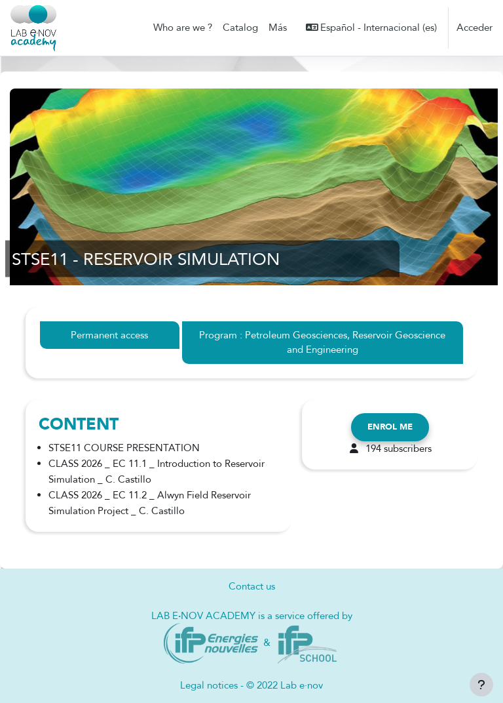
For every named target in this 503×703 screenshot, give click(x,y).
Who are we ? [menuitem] (182, 27)
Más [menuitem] (278, 27)
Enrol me (390, 427)
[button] (371, 27)
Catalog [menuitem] (240, 27)
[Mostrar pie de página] (481, 684)
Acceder (474, 27)
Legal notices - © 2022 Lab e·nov (251, 685)
